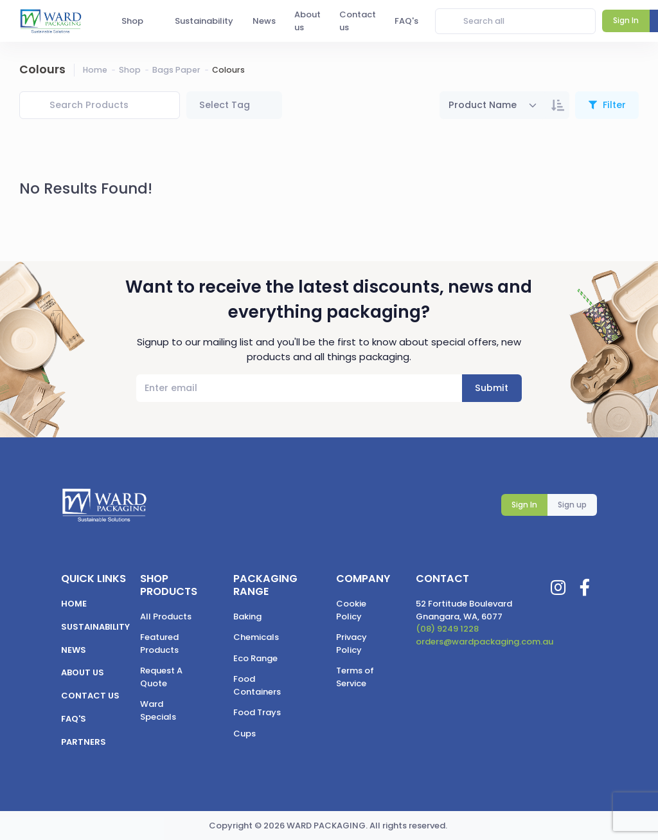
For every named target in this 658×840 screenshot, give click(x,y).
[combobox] (493, 105)
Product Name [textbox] (483, 104)
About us (82, 672)
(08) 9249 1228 (447, 629)
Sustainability (95, 627)
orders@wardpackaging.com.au (484, 641)
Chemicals (256, 637)
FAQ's (73, 719)
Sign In (524, 504)
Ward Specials (158, 710)
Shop (130, 69)
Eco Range (255, 658)
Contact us (90, 695)
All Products (165, 616)
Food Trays (257, 712)
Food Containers (257, 685)
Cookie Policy (351, 610)
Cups (244, 733)
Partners (83, 742)
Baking (247, 616)
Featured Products (159, 643)
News (73, 650)
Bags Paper (176, 69)
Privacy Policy (351, 643)
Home (95, 69)
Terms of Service (355, 676)
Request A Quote (161, 676)
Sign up (572, 504)
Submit (491, 387)
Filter (613, 104)
